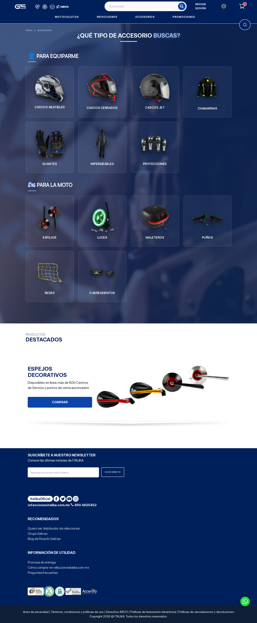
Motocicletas (67, 16)
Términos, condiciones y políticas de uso (77, 612)
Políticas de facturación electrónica (153, 612)
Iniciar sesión (210, 6)
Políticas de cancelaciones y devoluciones (206, 612)
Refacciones (107, 16)
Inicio (29, 30)
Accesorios (145, 16)
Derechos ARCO (117, 612)
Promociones (184, 16)
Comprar (60, 402)
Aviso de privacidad (36, 612)
